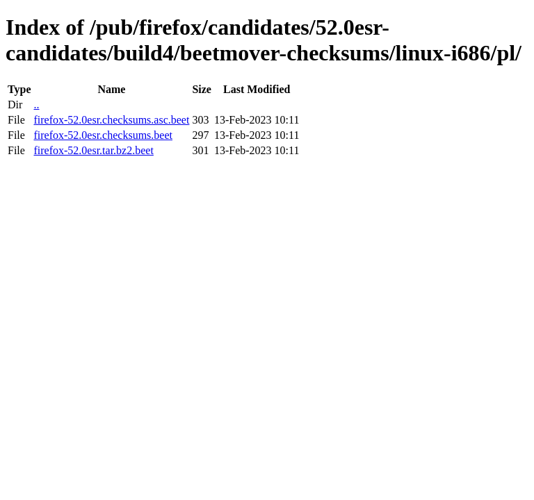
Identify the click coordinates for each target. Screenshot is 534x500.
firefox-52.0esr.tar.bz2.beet (93, 150)
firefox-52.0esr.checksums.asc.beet (111, 120)
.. (36, 104)
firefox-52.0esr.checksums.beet (102, 135)
